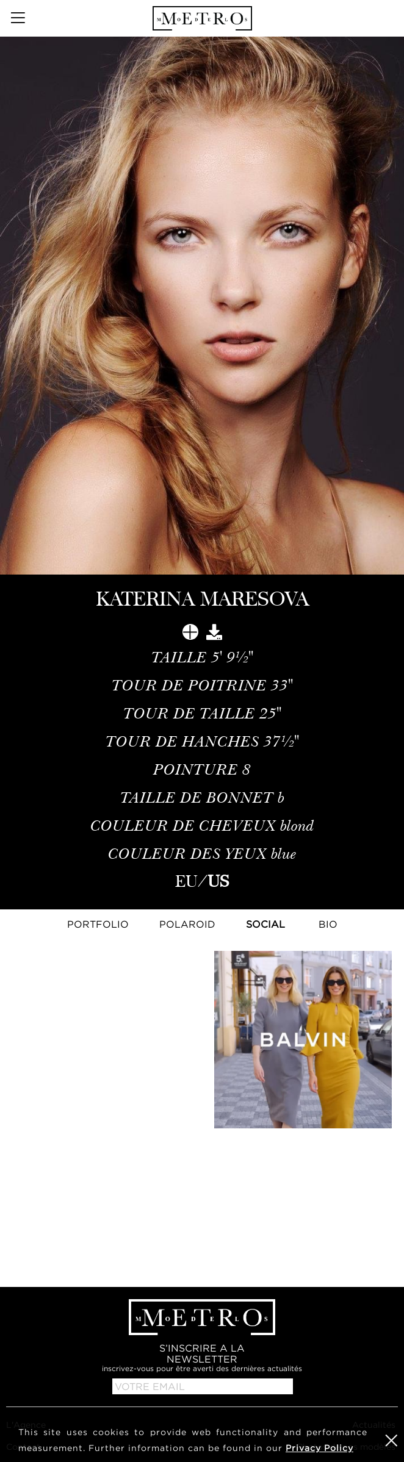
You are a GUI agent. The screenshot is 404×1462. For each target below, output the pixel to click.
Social (265, 924)
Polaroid (187, 924)
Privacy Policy (319, 1447)
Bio (328, 924)
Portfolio (98, 924)
